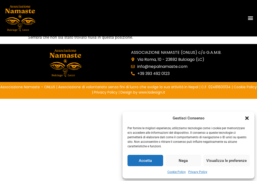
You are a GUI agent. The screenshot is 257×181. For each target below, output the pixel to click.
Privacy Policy (197, 172)
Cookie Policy (176, 172)
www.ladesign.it (152, 92)
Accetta (145, 160)
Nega (183, 160)
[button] (246, 118)
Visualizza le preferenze (226, 160)
